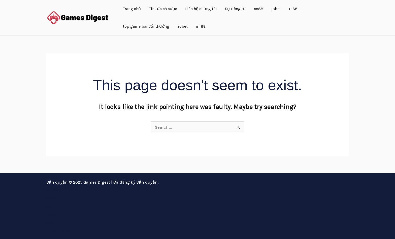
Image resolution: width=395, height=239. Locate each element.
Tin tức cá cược (163, 8)
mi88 (201, 26)
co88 (258, 8)
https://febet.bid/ (63, 229)
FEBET (52, 221)
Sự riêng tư (235, 8)
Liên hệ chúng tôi (201, 8)
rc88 (293, 8)
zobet (182, 26)
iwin (50, 205)
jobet (276, 8)
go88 (51, 197)
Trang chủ (132, 8)
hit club (54, 189)
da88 (51, 213)
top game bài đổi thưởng (146, 26)
